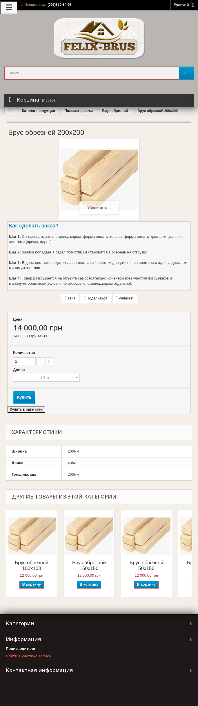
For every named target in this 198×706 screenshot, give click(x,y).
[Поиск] (186, 73)
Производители (20, 648)
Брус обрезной (115, 111)
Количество (24, 352)
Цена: (18, 319)
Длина (19, 369)
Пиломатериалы (78, 111)
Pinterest (125, 298)
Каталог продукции (38, 111)
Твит (70, 298)
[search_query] (99, 73)
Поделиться (95, 298)
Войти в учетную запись (28, 656)
